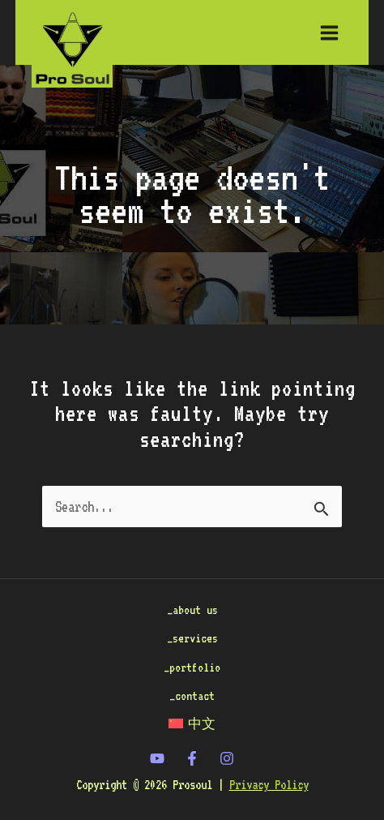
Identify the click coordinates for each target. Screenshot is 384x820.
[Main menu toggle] (329, 32)
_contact (192, 695)
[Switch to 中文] (191, 724)
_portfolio (192, 667)
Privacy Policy (269, 784)
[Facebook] (192, 758)
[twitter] (157, 758)
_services (192, 638)
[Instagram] (227, 758)
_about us (192, 609)
